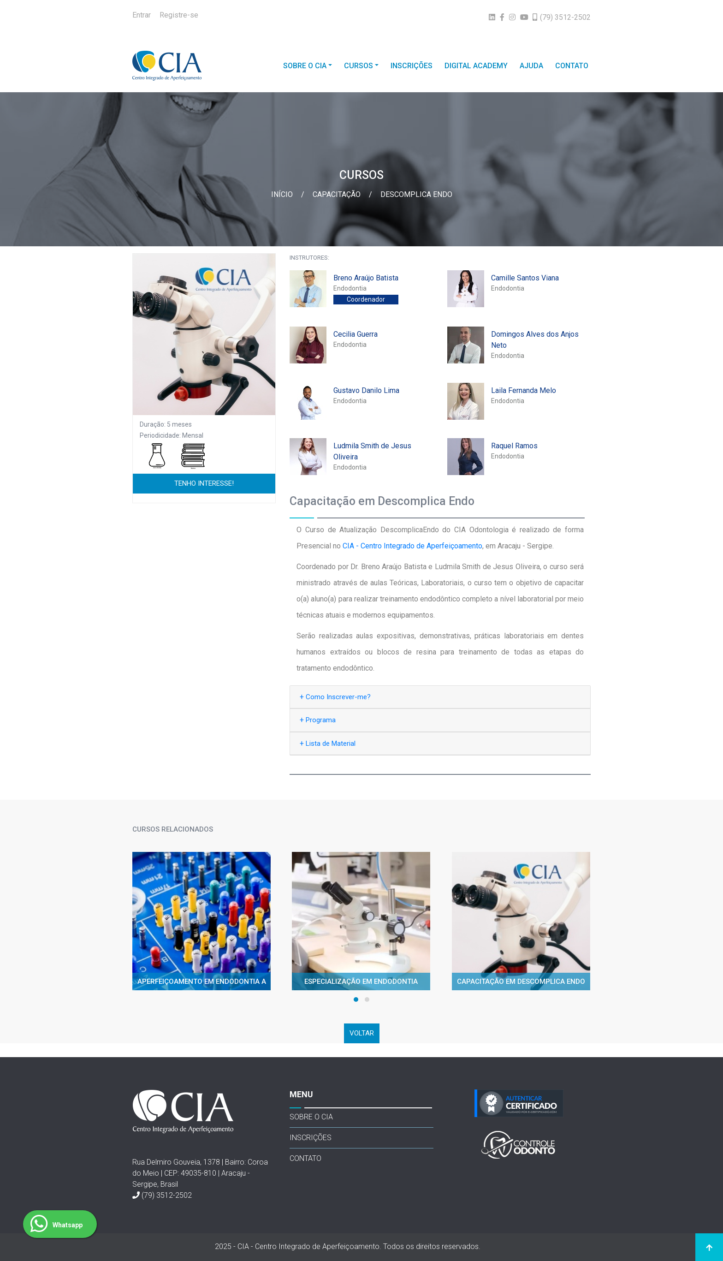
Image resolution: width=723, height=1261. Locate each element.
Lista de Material (328, 743)
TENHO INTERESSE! (204, 483)
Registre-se (179, 15)
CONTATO (571, 65)
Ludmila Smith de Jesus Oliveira (372, 451)
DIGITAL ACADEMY (476, 65)
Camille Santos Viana (525, 278)
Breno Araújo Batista (365, 278)
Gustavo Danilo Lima (366, 390)
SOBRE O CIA (304, 65)
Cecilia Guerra (355, 334)
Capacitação (337, 194)
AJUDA (531, 65)
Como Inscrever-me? (335, 696)
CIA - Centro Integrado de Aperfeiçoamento (412, 545)
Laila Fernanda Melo (523, 390)
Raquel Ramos (514, 445)
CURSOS (358, 65)
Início (283, 194)
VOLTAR (362, 1033)
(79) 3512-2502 (167, 1195)
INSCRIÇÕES (412, 65)
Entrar (141, 15)
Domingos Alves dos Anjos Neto (535, 340)
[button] (356, 999)
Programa (318, 719)
